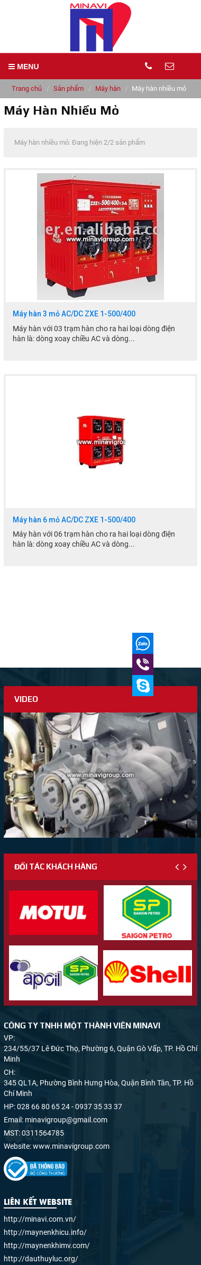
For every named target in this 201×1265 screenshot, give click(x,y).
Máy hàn (108, 88)
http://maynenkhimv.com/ (47, 1245)
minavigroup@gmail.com (66, 1120)
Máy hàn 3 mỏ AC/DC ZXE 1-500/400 (74, 314)
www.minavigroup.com (71, 1146)
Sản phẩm (68, 88)
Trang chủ (27, 88)
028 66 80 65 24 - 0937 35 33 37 (69, 1106)
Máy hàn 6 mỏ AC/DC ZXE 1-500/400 (74, 520)
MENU (23, 66)
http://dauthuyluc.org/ (41, 1258)
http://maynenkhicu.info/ (45, 1232)
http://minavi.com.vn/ (40, 1219)
